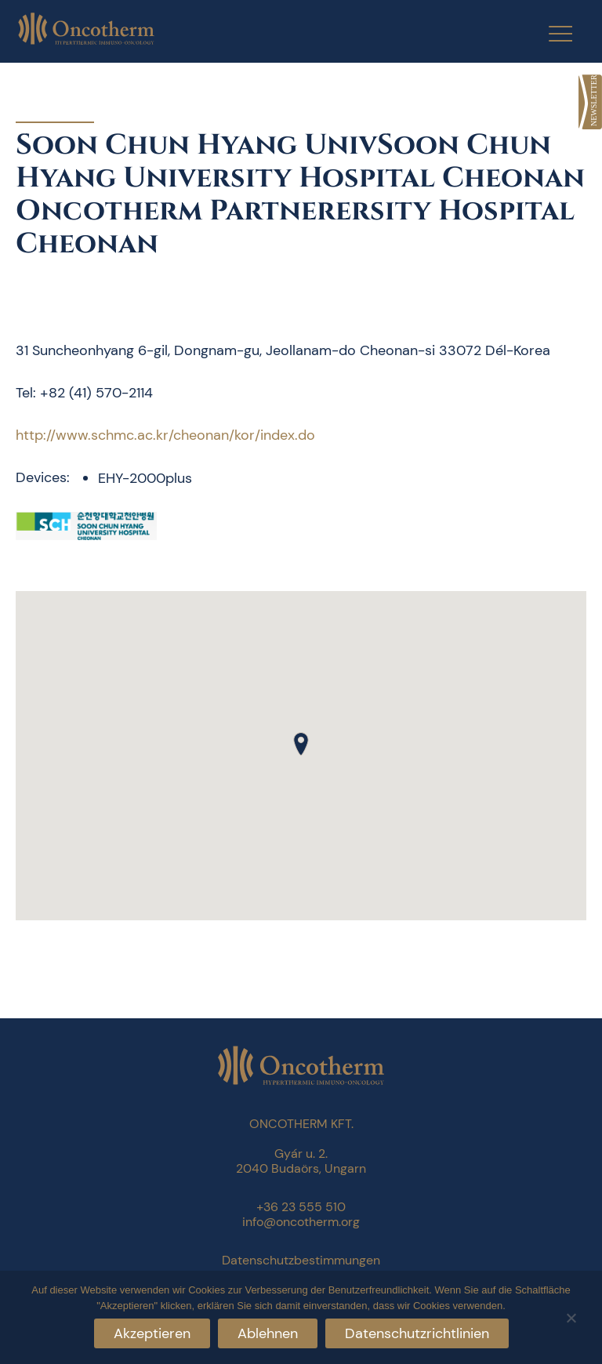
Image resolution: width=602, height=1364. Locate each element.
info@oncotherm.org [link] (301, 1221)
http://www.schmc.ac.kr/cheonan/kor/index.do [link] (165, 435)
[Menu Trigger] (550, 33)
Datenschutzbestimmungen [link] (301, 1260)
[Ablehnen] (570, 1316)
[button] (301, 744)
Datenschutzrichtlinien (417, 1333)
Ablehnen (268, 1333)
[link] (590, 101)
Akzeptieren (152, 1333)
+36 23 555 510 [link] (301, 1207)
